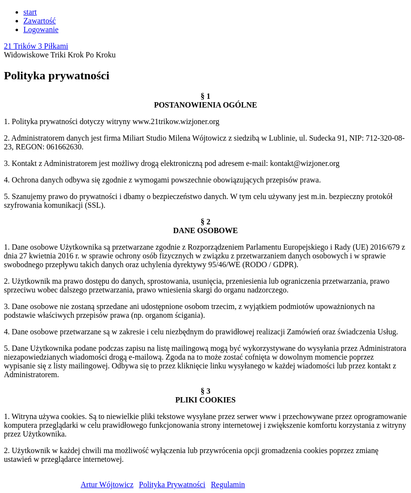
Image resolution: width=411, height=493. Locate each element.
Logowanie (40, 29)
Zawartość (39, 21)
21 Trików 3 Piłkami (36, 46)
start (30, 12)
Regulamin (228, 484)
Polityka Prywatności (172, 484)
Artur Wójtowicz (107, 484)
